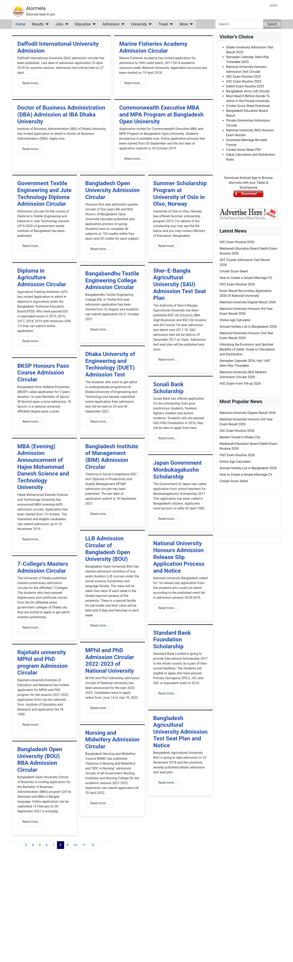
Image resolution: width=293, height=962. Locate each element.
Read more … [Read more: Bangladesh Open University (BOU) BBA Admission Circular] (31, 822)
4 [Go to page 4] (33, 845)
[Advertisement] (112, 910)
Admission (111, 24)
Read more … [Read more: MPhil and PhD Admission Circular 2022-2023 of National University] (99, 708)
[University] (149, 24)
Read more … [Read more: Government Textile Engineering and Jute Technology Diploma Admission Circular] (31, 246)
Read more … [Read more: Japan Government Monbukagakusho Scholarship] (167, 519)
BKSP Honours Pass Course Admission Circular (43, 372)
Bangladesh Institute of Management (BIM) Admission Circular (111, 456)
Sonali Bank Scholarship (168, 388)
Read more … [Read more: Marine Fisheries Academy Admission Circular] (133, 83)
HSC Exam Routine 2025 (243, 81)
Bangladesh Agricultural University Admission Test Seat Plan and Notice (180, 732)
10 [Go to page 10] (75, 845)
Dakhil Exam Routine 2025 (245, 86)
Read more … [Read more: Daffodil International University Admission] (31, 83)
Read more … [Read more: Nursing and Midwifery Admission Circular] (99, 803)
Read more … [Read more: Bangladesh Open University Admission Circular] (99, 249)
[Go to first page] (14, 842)
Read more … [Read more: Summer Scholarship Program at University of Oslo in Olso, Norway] (167, 246)
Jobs (59, 24)
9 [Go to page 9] (67, 845)
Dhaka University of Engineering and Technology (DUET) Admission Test (110, 364)
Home (20, 24)
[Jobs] (65, 24)
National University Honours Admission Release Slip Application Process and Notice (178, 557)
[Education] (93, 24)
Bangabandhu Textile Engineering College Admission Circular (112, 280)
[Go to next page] (99, 842)
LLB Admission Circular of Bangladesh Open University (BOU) (107, 548)
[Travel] (170, 24)
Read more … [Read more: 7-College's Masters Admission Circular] (31, 627)
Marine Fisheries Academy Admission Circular (153, 47)
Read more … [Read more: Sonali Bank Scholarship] (167, 438)
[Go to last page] (104, 842)
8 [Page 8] (60, 845)
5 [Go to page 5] (40, 845)
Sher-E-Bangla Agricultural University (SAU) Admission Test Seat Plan (179, 284)
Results (38, 24)
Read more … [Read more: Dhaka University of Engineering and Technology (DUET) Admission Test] (99, 421)
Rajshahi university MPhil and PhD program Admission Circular (42, 662)
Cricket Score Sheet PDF (243, 150)
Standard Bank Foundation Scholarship (172, 639)
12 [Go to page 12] (93, 845)
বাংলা (273, 6)
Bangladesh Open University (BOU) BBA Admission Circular (39, 759)
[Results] (46, 24)
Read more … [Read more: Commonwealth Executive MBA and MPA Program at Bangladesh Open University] (133, 159)
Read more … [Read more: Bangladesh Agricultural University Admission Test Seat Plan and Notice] (167, 783)
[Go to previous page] (20, 842)
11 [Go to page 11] (84, 845)
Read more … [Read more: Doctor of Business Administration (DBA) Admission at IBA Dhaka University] (31, 149)
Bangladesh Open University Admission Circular (112, 190)
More (184, 24)
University (139, 24)
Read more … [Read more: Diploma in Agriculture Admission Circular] (31, 341)
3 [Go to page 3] (26, 845)
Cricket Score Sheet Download (248, 106)
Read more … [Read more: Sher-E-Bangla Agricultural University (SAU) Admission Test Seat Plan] (167, 359)
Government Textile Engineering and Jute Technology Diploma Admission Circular (44, 193)
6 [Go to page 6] (47, 845)
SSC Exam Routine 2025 (243, 76)
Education (83, 24)
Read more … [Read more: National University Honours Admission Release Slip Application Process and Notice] (167, 608)
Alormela (36, 8)
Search (272, 24)
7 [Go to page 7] (54, 845)
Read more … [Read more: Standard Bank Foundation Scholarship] (167, 693)
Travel (163, 24)
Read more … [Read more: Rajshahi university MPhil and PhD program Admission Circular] (31, 725)
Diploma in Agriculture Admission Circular (41, 277)
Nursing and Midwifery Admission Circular (112, 739)
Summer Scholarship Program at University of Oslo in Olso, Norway (180, 193)
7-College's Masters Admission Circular (42, 567)
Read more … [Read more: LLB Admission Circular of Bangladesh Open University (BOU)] (99, 625)
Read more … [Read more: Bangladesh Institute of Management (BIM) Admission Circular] (99, 514)
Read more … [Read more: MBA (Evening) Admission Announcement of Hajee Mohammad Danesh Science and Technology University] (31, 539)
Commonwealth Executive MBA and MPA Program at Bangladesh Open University (161, 114)
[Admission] (122, 24)
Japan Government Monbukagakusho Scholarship (177, 469)
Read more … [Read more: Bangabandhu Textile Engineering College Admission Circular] (99, 329)
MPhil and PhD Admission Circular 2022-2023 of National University (109, 660)
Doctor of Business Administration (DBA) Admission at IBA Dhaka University (61, 114)
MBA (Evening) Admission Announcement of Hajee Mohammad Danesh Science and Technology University (43, 467)
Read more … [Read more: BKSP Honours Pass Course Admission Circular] (31, 421)
